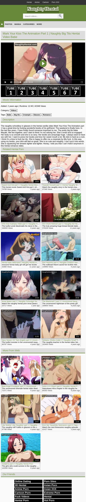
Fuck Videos (22, 496)
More (39, 24)
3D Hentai (20, 485)
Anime (37, 2)
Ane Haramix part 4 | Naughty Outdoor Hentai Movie (63, 263)
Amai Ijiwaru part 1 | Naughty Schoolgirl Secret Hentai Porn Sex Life (30, 301)
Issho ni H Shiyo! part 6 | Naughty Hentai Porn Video (63, 386)
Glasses (36, 115)
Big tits (17, 115)
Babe (9, 115)
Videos (14, 110)
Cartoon (46, 2)
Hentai (29, 2)
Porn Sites (50, 481)
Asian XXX (50, 489)
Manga (17, 24)
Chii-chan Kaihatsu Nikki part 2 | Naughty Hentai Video (24, 224)
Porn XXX (55, 2)
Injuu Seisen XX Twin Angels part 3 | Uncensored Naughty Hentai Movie (31, 340)
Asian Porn (50, 485)
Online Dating (23, 481)
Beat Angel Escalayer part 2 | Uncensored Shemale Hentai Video (28, 386)
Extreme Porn (52, 492)
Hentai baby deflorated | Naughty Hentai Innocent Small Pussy (27, 263)
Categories (29, 24)
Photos (8, 24)
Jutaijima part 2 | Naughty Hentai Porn (17, 464)
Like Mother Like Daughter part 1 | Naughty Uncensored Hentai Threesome (32, 425)
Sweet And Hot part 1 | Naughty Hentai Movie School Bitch (26, 185)
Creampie (27, 115)
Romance (47, 115)
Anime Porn (22, 489)
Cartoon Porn (23, 492)
